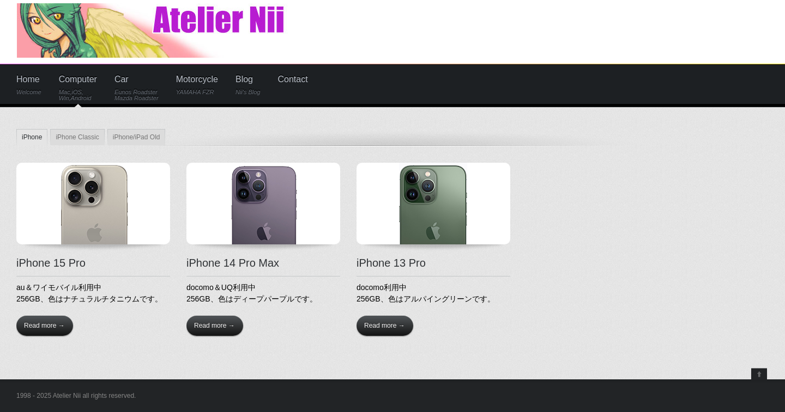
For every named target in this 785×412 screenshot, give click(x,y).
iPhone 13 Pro (391, 263)
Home (28, 85)
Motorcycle (197, 85)
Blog (248, 85)
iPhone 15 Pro (51, 263)
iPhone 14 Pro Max (232, 263)
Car (136, 88)
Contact (293, 79)
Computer (78, 88)
